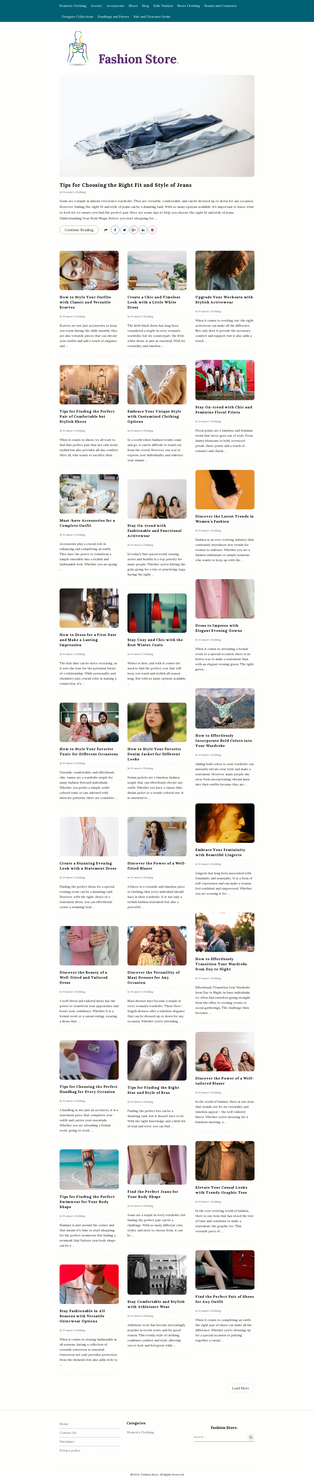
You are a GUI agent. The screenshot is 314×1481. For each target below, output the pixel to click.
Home (64, 1424)
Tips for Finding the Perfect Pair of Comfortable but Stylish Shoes (87, 416)
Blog (145, 6)
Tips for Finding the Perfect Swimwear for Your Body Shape (87, 1201)
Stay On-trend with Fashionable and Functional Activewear (154, 530)
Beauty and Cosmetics (220, 6)
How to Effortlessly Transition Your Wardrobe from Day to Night (221, 964)
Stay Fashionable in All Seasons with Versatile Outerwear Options (82, 1316)
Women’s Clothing (72, 6)
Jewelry (96, 6)
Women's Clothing (74, 192)
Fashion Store (137, 59)
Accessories (115, 6)
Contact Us (68, 1433)
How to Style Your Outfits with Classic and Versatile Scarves (85, 302)
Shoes (133, 6)
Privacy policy (70, 1450)
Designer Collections (77, 17)
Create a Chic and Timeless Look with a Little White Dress (153, 302)
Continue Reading (79, 230)
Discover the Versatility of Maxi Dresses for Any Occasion (153, 977)
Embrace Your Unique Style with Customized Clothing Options (154, 416)
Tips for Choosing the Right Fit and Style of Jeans (126, 185)
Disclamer (67, 1442)
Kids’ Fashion (163, 6)
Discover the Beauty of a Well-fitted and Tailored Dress (84, 977)
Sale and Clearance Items (152, 17)
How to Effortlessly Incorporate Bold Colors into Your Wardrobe (223, 740)
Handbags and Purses (113, 17)
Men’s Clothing (188, 6)
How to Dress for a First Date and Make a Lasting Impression (88, 639)
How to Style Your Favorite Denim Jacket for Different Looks (154, 753)
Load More (240, 1388)
